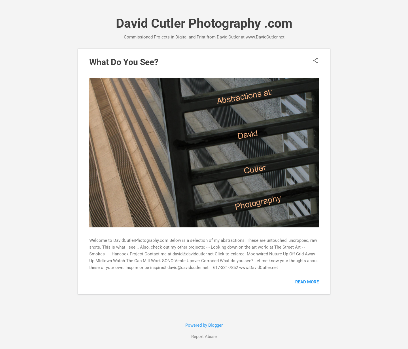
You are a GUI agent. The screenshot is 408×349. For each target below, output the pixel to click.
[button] (315, 61)
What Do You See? (123, 62)
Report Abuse (204, 336)
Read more (307, 282)
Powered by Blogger (204, 325)
